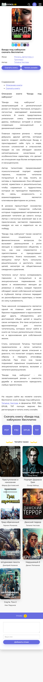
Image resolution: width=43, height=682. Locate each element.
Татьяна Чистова (21, 62)
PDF (6, 430)
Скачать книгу (11, 68)
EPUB (27, 430)
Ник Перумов (10, 605)
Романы (17, 57)
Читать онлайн (31, 68)
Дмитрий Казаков (10, 565)
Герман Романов (10, 525)
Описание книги (14, 85)
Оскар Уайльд (33, 485)
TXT (37, 430)
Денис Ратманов (33, 565)
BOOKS (10, 4)
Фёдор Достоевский (10, 485)
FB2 (16, 430)
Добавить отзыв (21, 642)
